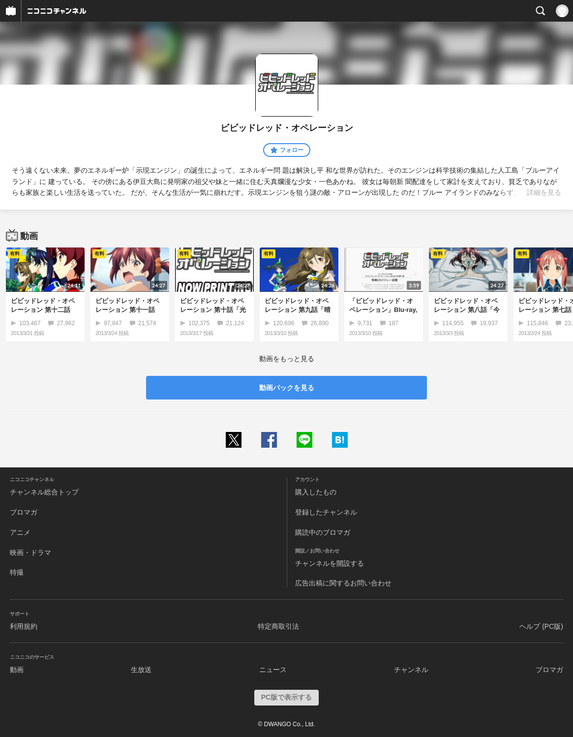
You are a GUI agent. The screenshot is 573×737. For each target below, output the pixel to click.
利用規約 (23, 626)
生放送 (141, 670)
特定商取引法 (278, 626)
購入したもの (315, 492)
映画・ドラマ (30, 552)
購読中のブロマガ (322, 532)
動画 (17, 670)
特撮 (17, 572)
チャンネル (411, 670)
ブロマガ (23, 512)
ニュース (273, 670)
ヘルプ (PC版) (541, 626)
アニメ (20, 532)
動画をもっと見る (286, 359)
